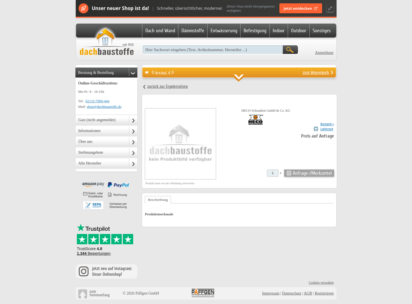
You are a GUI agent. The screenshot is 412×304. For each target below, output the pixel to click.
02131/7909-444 (97, 101)
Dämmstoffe (192, 30)
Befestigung (255, 30)
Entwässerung (224, 30)
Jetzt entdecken (301, 8)
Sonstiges (322, 30)
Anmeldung (324, 53)
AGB (308, 293)
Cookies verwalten (321, 283)
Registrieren (324, 293)
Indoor (279, 30)
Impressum (270, 293)
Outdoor (298, 30)
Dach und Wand (160, 30)
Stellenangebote (90, 152)
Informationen (89, 131)
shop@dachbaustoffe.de (104, 106)
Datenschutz (291, 293)
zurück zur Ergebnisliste (167, 86)
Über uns (85, 141)
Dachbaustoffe (106, 42)
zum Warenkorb (316, 72)
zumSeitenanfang (99, 293)
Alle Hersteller (89, 163)
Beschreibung (158, 200)
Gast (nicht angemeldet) (97, 120)
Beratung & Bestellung (96, 73)
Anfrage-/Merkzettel (312, 173)
